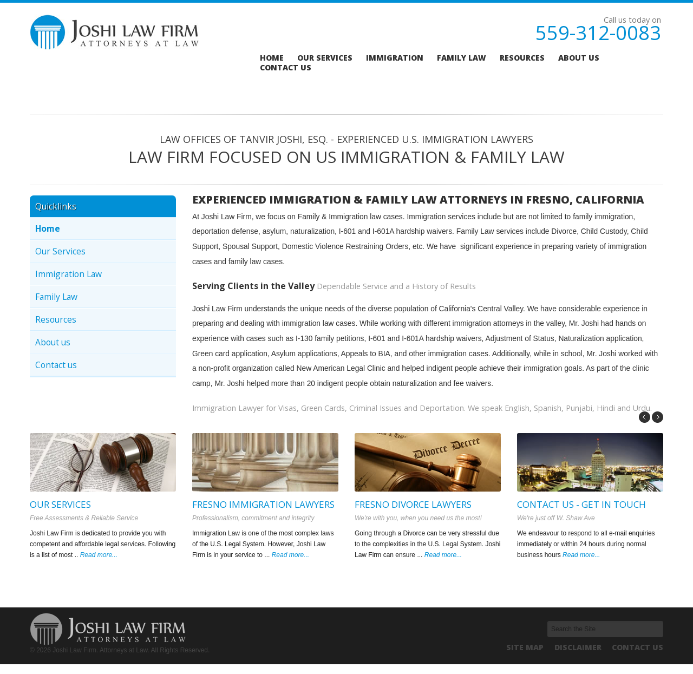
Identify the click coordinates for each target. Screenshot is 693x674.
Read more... (98, 555)
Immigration (394, 58)
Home (272, 58)
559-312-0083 (598, 32)
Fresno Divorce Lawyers (413, 504)
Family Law (461, 58)
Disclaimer (578, 647)
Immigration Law (68, 274)
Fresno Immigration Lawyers (263, 504)
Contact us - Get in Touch (581, 504)
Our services (324, 58)
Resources (522, 58)
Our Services (60, 251)
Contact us (285, 68)
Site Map (525, 647)
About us (578, 58)
